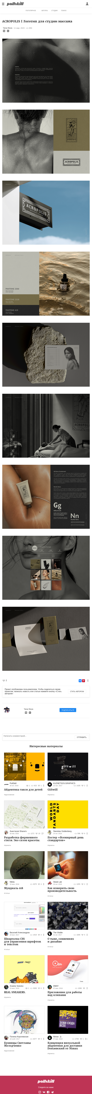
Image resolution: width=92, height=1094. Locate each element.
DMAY (56, 986)
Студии (54, 10)
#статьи (7, 893)
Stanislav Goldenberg (62, 831)
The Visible (58, 933)
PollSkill (13, 783)
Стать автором (77, 691)
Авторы (44, 10)
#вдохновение (9, 795)
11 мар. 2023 (19, 28)
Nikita (12, 882)
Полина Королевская (19, 1037)
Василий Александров (20, 933)
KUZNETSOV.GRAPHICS (64, 783)
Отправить (81, 737)
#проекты (51, 795)
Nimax (56, 1037)
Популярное (31, 10)
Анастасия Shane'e (18, 831)
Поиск (63, 10)
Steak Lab (57, 882)
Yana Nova (7, 28)
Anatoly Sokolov (16, 986)
